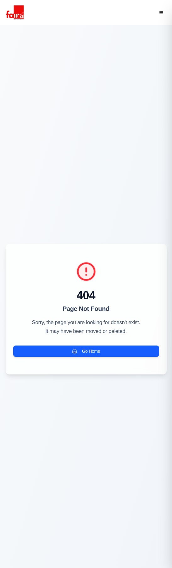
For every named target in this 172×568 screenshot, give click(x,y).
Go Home (86, 351)
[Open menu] (161, 12)
